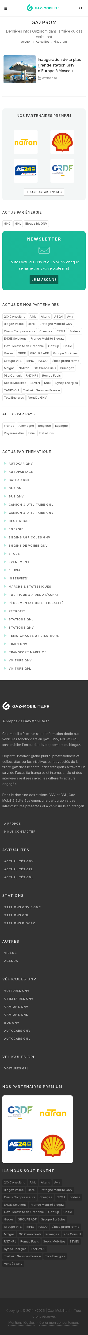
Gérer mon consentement (59, 1322)
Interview (16, 578)
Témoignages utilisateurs (31, 636)
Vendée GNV (37, 397)
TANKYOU (11, 390)
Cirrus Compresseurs (19, 331)
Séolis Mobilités (15, 383)
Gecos (9, 353)
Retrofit (14, 611)
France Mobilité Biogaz (47, 338)
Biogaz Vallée (14, 324)
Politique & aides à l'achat (31, 595)
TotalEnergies (14, 397)
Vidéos (10, 953)
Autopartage (18, 472)
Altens (45, 316)
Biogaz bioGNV (36, 223)
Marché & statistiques (27, 586)
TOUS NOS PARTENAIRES (44, 192)
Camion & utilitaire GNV (29, 513)
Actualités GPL (18, 869)
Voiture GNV (18, 660)
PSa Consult (13, 375)
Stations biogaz (19, 923)
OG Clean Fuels (45, 368)
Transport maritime (25, 652)
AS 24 (58, 316)
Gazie (67, 346)
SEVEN (35, 383)
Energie (13, 529)
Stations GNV (19, 627)
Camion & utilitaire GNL (29, 504)
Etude (12, 554)
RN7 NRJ (32, 375)
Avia (70, 316)
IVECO (43, 361)
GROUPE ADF (39, 353)
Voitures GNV (16, 991)
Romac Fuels (51, 375)
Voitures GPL (16, 1068)
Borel (31, 324)
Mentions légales (21, 1322)
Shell (47, 383)
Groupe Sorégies (65, 353)
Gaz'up (53, 346)
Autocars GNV (17, 1030)
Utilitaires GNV (18, 999)
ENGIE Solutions (15, 338)
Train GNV (15, 644)
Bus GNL (14, 488)
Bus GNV (14, 496)
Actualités (43, 41)
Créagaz (45, 331)
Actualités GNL (19, 877)
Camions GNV (16, 1007)
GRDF (22, 353)
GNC (7, 223)
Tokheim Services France (41, 390)
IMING (30, 361)
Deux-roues (17, 521)
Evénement (17, 562)
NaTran (24, 368)
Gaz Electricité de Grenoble (24, 346)
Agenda (11, 961)
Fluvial (13, 570)
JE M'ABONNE (44, 280)
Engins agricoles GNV (27, 537)
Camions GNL (16, 1014)
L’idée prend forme (65, 361)
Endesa (75, 331)
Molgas (9, 368)
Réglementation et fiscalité (34, 603)
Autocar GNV (18, 463)
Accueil (26, 41)
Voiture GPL (17, 668)
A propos (12, 823)
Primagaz (67, 368)
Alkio (33, 316)
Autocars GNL (17, 1038)
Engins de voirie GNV (26, 545)
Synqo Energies (66, 383)
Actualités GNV (19, 861)
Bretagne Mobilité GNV (56, 324)
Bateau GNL (17, 480)
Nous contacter (19, 831)
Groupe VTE (13, 361)
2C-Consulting (14, 316)
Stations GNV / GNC (22, 907)
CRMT (61, 331)
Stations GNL (19, 619)
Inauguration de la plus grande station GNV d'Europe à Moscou (59, 65)
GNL (18, 223)
